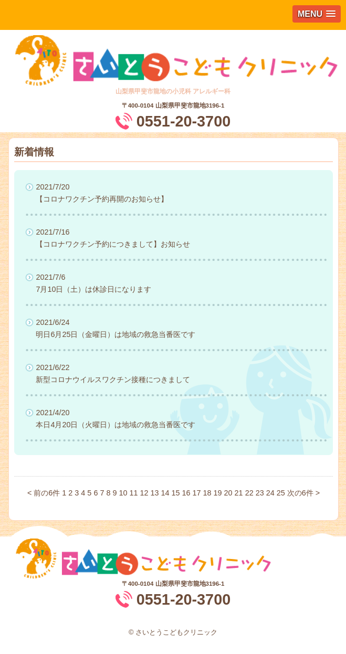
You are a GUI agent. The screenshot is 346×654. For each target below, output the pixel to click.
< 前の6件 (43, 493)
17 (197, 493)
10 (123, 493)
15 (176, 493)
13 (154, 493)
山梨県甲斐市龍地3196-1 (190, 105)
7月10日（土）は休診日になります (93, 289)
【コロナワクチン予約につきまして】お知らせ (113, 244)
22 (249, 493)
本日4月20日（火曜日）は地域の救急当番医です (115, 424)
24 (270, 493)
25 (281, 493)
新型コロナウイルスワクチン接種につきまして (113, 379)
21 (239, 493)
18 (207, 493)
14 (165, 493)
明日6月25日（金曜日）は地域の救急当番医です (115, 334)
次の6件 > (303, 493)
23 (260, 493)
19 (218, 493)
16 (186, 493)
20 (228, 493)
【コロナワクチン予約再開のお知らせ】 (102, 199)
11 (133, 493)
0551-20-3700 (183, 121)
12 (144, 493)
